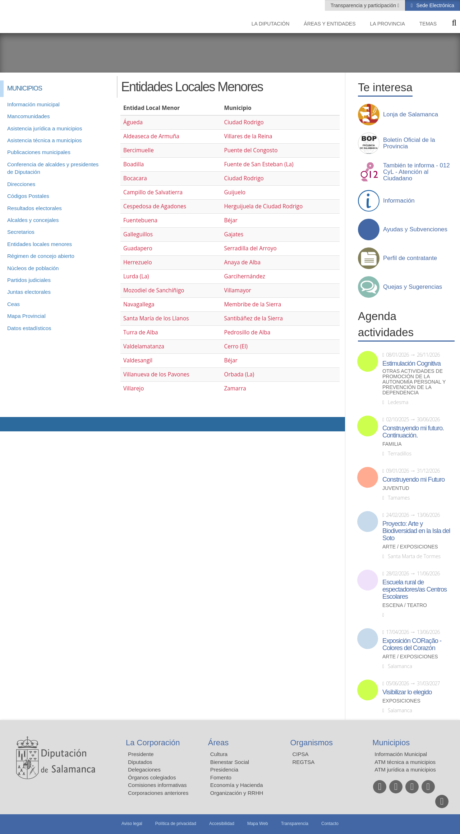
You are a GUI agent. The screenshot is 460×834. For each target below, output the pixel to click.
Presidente (141, 754)
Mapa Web (257, 823)
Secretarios (20, 232)
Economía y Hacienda (236, 785)
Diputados (140, 762)
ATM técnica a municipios (405, 762)
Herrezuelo (137, 262)
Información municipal (33, 104)
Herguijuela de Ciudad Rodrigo (263, 206)
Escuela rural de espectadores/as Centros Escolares (414, 589)
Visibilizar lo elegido (407, 692)
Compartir (9, 424)
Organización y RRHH (236, 793)
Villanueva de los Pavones (156, 374)
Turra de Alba (140, 332)
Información (399, 201)
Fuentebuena (140, 220)
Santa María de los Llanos (156, 318)
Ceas (13, 304)
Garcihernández (244, 276)
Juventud (395, 488)
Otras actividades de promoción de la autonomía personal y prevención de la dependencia (414, 382)
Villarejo (133, 388)
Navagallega (139, 304)
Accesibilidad (221, 823)
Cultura (218, 754)
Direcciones (21, 184)
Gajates (233, 234)
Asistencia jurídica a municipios (44, 128)
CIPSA (301, 754)
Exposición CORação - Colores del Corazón (411, 644)
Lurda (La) (136, 276)
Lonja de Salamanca (410, 114)
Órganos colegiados (152, 777)
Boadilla (133, 164)
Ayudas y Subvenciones (415, 229)
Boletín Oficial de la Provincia (409, 143)
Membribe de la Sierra (252, 304)
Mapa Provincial (26, 316)
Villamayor (237, 290)
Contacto (330, 823)
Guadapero (137, 248)
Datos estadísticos (29, 328)
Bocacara (135, 178)
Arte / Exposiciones (410, 547)
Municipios (391, 742)
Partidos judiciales (29, 280)
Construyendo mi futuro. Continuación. (413, 432)
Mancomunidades (28, 116)
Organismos (311, 742)
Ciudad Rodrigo (243, 122)
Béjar (230, 220)
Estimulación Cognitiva (411, 363)
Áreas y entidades (329, 24)
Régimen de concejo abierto (40, 256)
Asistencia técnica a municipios (44, 140)
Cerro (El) (236, 346)
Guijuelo (234, 192)
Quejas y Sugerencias (412, 287)
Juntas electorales (29, 292)
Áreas (218, 742)
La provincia (387, 24)
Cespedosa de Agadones (154, 206)
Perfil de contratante (410, 258)
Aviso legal (131, 823)
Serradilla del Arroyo (250, 248)
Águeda (133, 122)
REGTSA (304, 762)
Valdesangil (137, 360)
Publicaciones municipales (38, 152)
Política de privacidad (175, 823)
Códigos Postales (28, 196)
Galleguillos (138, 234)
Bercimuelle (138, 150)
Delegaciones (144, 769)
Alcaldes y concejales (33, 220)
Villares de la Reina (248, 136)
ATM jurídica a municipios (405, 769)
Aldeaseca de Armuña (151, 136)
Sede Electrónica (434, 5)
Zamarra (235, 388)
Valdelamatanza (143, 346)
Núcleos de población (33, 268)
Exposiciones (401, 701)
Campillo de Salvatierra (153, 192)
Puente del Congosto (250, 150)
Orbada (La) (239, 374)
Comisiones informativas (157, 785)
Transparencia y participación (364, 5)
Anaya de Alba (242, 262)
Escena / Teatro (404, 605)
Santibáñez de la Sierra (253, 318)
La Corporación (153, 742)
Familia (392, 444)
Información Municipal (400, 754)
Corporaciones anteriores (158, 793)
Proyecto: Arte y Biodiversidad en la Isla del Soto (416, 531)
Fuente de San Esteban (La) (258, 164)
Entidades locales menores (39, 244)
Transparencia (294, 823)
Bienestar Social (229, 762)
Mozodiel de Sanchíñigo (153, 290)
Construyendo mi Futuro (413, 479)
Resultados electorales (34, 208)
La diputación (271, 24)
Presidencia (224, 769)
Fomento (220, 777)
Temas (428, 24)
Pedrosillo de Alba (247, 332)
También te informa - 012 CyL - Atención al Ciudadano (416, 172)
